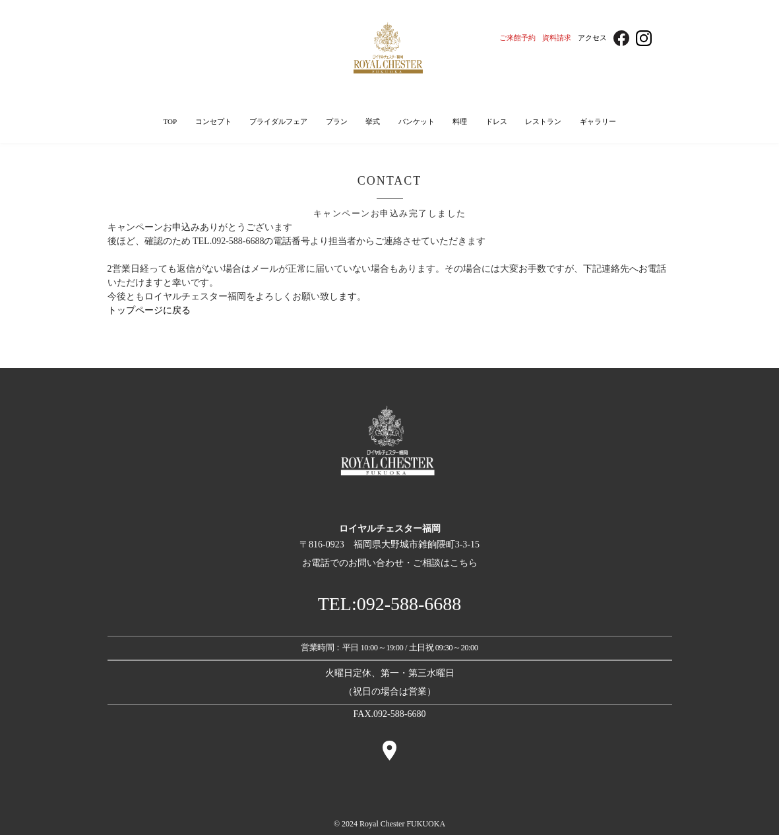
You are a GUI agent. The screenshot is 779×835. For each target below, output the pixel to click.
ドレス (496, 121)
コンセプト (213, 121)
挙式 (372, 121)
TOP (170, 121)
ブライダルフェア (278, 121)
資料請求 (556, 38)
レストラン (543, 121)
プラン (337, 121)
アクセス (592, 38)
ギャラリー (598, 121)
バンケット (416, 121)
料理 (459, 121)
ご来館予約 (517, 38)
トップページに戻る (149, 310)
